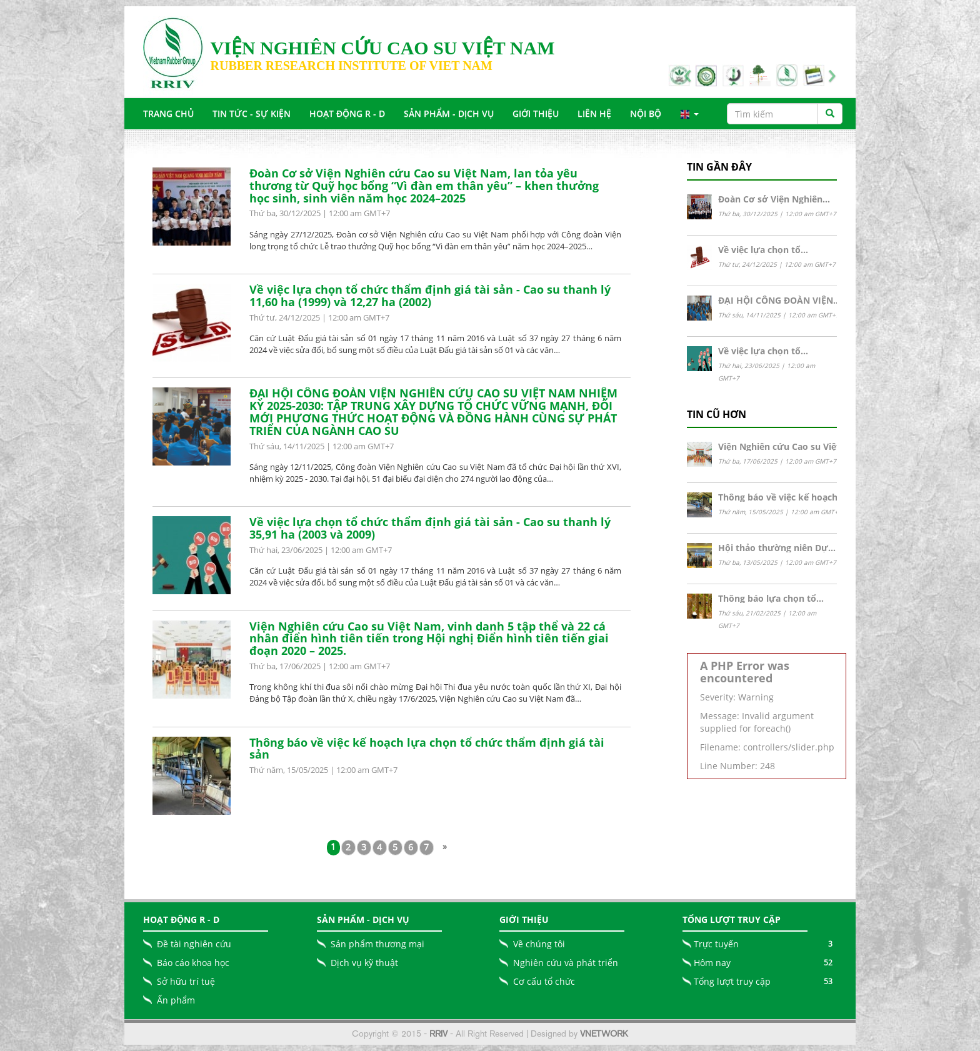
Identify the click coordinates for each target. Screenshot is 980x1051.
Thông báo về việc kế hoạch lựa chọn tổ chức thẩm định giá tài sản (426, 748)
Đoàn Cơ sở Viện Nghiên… (774, 199)
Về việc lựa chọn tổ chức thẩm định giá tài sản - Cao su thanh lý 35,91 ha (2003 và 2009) (430, 528)
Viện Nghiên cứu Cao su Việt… (783, 446)
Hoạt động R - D (347, 113)
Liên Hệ (594, 113)
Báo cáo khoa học (193, 963)
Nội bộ (645, 113)
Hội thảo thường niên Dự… (777, 548)
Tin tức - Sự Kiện (251, 113)
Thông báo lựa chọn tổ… (771, 598)
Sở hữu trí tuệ (186, 981)
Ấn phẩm (176, 1000)
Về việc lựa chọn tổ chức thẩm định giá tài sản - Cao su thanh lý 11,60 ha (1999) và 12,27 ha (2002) (430, 295)
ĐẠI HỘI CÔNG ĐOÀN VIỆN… (779, 300)
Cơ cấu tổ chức (544, 981)
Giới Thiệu (535, 113)
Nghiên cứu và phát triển (565, 963)
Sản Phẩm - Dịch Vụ (449, 113)
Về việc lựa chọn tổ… (763, 250)
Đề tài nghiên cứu (194, 944)
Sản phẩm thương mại (377, 944)
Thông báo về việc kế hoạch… (781, 497)
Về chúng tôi (539, 944)
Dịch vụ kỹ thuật (364, 963)
